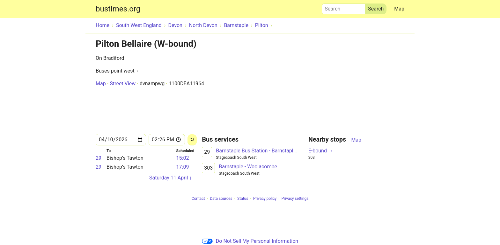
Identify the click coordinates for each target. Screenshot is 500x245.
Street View (123, 83)
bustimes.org (118, 8)
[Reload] (192, 139)
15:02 (182, 158)
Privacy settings (295, 199)
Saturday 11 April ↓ (170, 178)
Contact (198, 199)
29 (98, 158)
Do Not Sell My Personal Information (250, 241)
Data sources (221, 199)
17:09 (182, 167)
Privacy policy (264, 199)
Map (399, 9)
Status (242, 199)
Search (343, 7)
